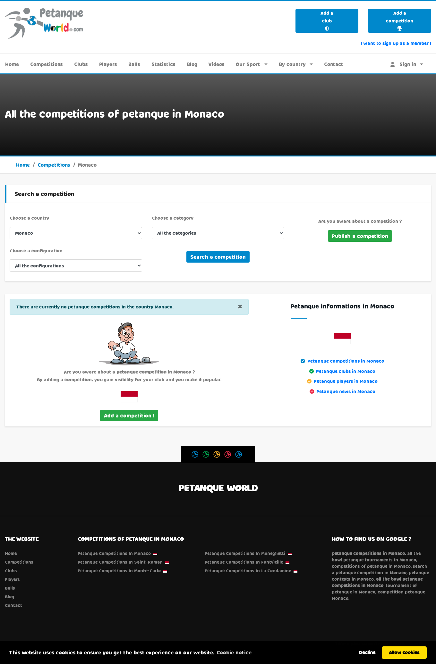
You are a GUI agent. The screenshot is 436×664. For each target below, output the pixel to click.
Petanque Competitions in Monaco (114, 553)
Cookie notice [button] (234, 652)
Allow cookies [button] (404, 652)
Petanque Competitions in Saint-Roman (120, 562)
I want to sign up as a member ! (396, 43)
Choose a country (29, 218)
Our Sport (248, 64)
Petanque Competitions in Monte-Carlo (119, 570)
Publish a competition (360, 236)
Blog (192, 64)
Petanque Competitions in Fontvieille (244, 562)
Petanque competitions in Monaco (345, 361)
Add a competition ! (129, 415)
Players (108, 64)
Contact (333, 64)
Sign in (403, 64)
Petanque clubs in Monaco (345, 371)
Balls (134, 64)
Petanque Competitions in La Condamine (248, 570)
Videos (217, 64)
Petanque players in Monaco (346, 381)
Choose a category (172, 218)
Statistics (163, 64)
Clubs (81, 64)
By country (292, 64)
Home (12, 64)
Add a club (327, 20)
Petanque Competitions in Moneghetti (245, 553)
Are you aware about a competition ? (360, 221)
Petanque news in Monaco (345, 391)
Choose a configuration (36, 250)
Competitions (46, 64)
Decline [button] (367, 652)
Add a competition (399, 20)
